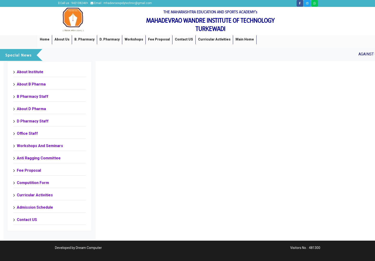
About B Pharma (31, 84)
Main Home (244, 39)
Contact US (184, 39)
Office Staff (27, 133)
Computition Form (33, 182)
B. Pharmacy (84, 39)
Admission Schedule (35, 207)
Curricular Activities (214, 39)
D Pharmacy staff (33, 121)
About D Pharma (31, 109)
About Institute (30, 72)
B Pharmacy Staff (32, 96)
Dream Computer (89, 248)
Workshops (134, 39)
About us (61, 39)
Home (45, 39)
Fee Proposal (159, 39)
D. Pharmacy (109, 39)
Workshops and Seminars (40, 146)
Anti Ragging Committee (39, 158)
